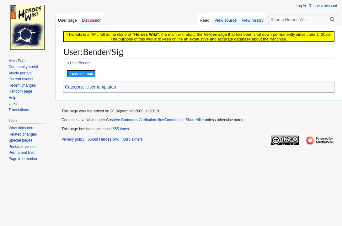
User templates (101, 86)
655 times (121, 129)
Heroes (210, 34)
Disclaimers (133, 139)
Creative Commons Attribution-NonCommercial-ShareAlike (155, 120)
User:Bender (80, 63)
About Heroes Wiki (103, 139)
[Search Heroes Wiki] (303, 19)
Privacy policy (72, 139)
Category (74, 86)
